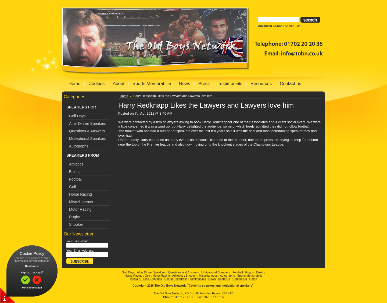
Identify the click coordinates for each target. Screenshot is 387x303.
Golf (72, 187)
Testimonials (198, 278)
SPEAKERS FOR (81, 107)
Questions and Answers (183, 272)
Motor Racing (80, 209)
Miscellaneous (81, 202)
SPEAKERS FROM (82, 155)
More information (32, 287)
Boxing (75, 172)
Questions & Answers (87, 131)
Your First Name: (77, 241)
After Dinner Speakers (87, 123)
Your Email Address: (80, 250)
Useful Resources (176, 278)
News (212, 278)
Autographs (78, 146)
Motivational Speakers (87, 138)
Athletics (76, 164)
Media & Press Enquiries (146, 278)
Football (76, 179)
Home (124, 95)
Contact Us (239, 278)
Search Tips (292, 25)
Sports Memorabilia (250, 275)
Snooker (76, 224)
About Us (224, 278)
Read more (32, 266)
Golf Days (77, 116)
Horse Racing (80, 194)
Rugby (74, 217)
